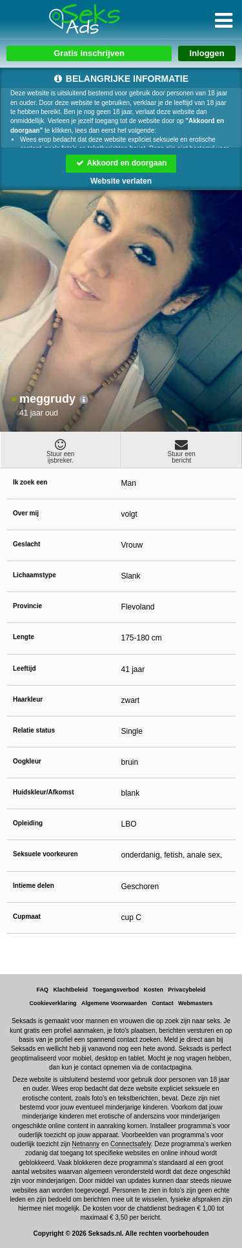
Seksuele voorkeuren (45, 854)
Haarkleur (28, 699)
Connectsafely (130, 1143)
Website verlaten (121, 181)
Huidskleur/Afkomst (43, 792)
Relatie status (34, 730)
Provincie (27, 606)
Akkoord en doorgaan (121, 163)
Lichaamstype (34, 575)
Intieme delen (33, 885)
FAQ (43, 989)
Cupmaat (27, 916)
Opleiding (28, 823)
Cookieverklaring (53, 1003)
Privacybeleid (186, 989)
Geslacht (26, 544)
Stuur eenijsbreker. (60, 451)
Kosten (154, 989)
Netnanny (86, 1143)
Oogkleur (27, 761)
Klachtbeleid (70, 989)
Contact (163, 1003)
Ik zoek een (30, 482)
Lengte (23, 636)
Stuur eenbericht (182, 451)
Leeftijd (24, 668)
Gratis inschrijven (89, 53)
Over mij (26, 513)
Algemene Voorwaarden (114, 1003)
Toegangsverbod (115, 989)
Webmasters (195, 1003)
